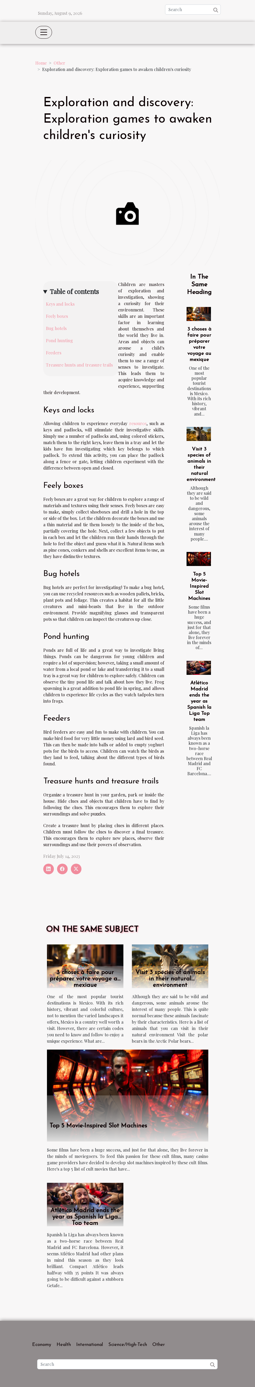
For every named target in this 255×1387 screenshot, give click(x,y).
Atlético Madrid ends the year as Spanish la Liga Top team (199, 701)
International (89, 1344)
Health (64, 1344)
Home (41, 63)
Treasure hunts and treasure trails (79, 365)
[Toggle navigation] (43, 32)
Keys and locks (60, 304)
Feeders (53, 352)
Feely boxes (57, 316)
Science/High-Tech (127, 1344)
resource (137, 423)
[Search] (193, 10)
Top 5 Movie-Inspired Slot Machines (199, 586)
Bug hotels (56, 328)
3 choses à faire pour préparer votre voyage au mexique (85, 979)
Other (59, 63)
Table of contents (74, 291)
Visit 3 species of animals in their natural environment (170, 979)
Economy (41, 1344)
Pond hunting (59, 340)
